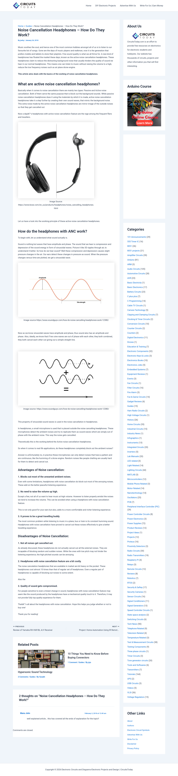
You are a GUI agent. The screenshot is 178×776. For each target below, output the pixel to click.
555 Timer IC (133, 241)
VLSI (129, 692)
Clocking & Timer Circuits (138, 319)
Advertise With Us (128, 5)
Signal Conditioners (136, 601)
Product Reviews (134, 528)
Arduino (130, 260)
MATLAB (131, 474)
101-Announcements (136, 237)
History (130, 420)
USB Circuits (133, 683)
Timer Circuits (133, 656)
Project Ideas (133, 532)
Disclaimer (132, 744)
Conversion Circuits (136, 324)
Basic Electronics (135, 287)
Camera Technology (136, 310)
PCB (129, 502)
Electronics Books (135, 360)
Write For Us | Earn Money (151, 5)
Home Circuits (133, 424)
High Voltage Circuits (136, 415)
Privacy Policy (133, 748)
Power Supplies (134, 523)
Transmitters (133, 669)
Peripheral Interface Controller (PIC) (143, 506)
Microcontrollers (134, 479)
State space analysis (136, 615)
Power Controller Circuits (138, 514)
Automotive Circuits (136, 273)
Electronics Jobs (134, 365)
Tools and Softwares (136, 665)
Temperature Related (136, 637)
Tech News (132, 624)
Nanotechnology (134, 493)
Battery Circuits (134, 292)
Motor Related (133, 488)
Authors (130, 725)
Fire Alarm (132, 392)
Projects (131, 537)
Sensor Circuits (134, 596)
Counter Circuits (134, 328)
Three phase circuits (136, 651)
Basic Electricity (134, 282)
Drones (130, 342)
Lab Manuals (133, 456)
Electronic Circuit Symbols (139, 730)
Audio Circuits (133, 269)
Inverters (131, 452)
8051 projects (133, 250)
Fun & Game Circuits (136, 397)
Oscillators (132, 497)
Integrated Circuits (135, 447)
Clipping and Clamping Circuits (141, 314)
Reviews (131, 573)
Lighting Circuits (134, 470)
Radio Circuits (133, 551)
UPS (129, 679)
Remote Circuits (134, 569)
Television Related (135, 633)
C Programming (134, 301)
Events (130, 378)
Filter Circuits (133, 388)
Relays (130, 564)
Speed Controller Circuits (138, 610)
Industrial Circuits (135, 429)
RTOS (129, 583)
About (130, 721)
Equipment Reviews (136, 374)
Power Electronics (135, 519)
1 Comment (72, 662)
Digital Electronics (135, 337)
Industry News (133, 433)
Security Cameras (135, 592)
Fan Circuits (132, 383)
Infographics (133, 438)
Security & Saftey (135, 587)
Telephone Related (135, 628)
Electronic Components (137, 351)
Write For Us (132, 739)
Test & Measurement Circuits (140, 642)
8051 (129, 246)
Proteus (130, 541)
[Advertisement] (144, 177)
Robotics (131, 578)
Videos (130, 688)
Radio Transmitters (136, 555)
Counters (131, 333)
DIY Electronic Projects (105, 5)
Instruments (132, 442)
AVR (129, 278)
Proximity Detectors (136, 546)
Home (88, 5)
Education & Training (136, 346)
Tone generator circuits (137, 660)
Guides (32, 677)
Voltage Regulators (136, 697)
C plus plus (132, 296)
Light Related (133, 465)
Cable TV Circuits (135, 305)
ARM (129, 264)
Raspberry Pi (133, 560)
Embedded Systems (136, 369)
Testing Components (136, 647)
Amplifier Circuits (135, 255)
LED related (132, 461)
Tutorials (131, 674)
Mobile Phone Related (137, 484)
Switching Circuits (135, 619)
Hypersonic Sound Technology (35, 672)
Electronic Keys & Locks (138, 356)
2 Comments (23, 677)
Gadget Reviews (134, 401)
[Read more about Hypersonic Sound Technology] (41, 659)
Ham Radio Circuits (136, 410)
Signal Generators (135, 605)
